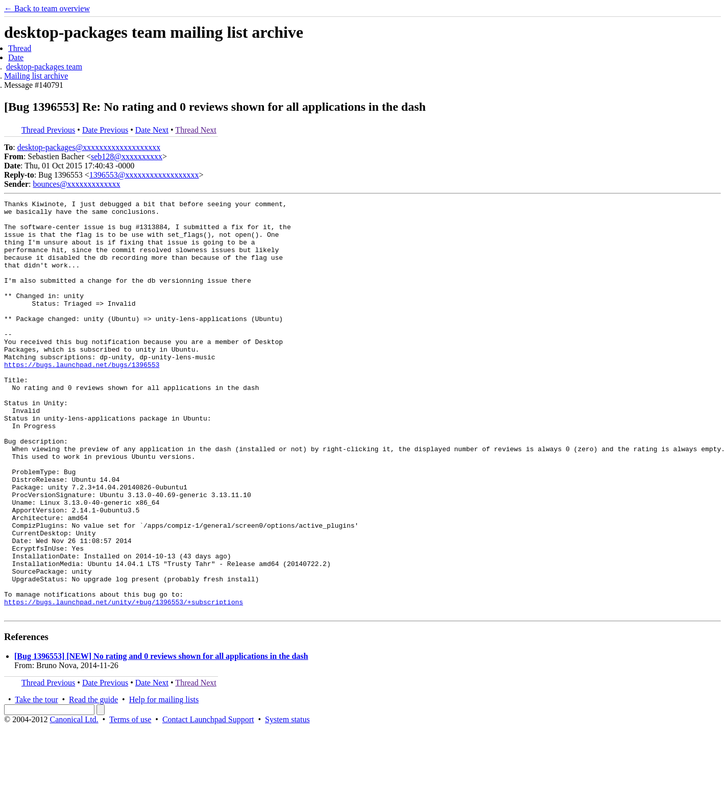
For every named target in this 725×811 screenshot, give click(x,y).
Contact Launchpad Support (208, 802)
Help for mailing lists (164, 782)
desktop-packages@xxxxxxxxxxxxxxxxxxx (88, 147)
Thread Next (195, 130)
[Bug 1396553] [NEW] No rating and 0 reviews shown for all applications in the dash (161, 738)
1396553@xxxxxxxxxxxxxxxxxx (144, 174)
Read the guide (93, 782)
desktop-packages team (44, 66)
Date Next (151, 130)
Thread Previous (48, 130)
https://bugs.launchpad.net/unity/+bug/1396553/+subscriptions (123, 682)
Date (15, 57)
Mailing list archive (36, 75)
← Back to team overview (47, 8)
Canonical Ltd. (74, 802)
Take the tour (36, 782)
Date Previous (105, 130)
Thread (19, 48)
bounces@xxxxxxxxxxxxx (76, 184)
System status (287, 802)
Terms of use (130, 802)
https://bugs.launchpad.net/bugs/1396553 (81, 398)
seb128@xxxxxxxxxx (126, 156)
